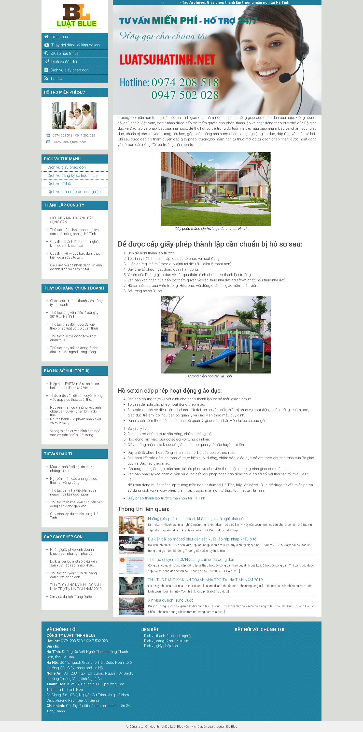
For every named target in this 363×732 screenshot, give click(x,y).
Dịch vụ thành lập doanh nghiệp (74, 191)
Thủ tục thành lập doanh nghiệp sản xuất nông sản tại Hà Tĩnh (74, 232)
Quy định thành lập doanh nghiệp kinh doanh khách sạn (75, 244)
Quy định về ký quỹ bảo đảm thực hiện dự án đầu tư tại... (75, 255)
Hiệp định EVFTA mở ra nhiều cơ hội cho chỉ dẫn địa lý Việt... (74, 386)
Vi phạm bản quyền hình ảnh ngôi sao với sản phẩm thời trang (75, 433)
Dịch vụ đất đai (60, 183)
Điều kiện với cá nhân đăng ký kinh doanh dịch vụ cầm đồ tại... (76, 267)
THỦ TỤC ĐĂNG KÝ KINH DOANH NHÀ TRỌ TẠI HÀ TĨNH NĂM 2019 (76, 587)
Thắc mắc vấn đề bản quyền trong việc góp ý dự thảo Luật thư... (76, 397)
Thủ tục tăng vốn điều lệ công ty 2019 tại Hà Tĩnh (74, 314)
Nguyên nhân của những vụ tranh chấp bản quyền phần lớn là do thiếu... (75, 411)
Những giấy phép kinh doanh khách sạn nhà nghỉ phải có (72, 551)
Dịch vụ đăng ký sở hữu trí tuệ (73, 175)
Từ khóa (171, 2)
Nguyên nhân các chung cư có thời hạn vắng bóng (73, 480)
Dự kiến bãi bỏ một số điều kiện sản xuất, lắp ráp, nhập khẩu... (73, 563)
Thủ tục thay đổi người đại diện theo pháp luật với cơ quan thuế (74, 326)
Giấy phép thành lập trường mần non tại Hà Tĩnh (166, 498)
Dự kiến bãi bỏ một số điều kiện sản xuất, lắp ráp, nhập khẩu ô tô (202, 539)
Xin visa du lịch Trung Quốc (71, 597)
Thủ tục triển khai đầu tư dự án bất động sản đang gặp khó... (76, 504)
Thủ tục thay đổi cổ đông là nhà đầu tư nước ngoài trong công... (74, 350)
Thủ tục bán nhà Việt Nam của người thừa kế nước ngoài (73, 492)
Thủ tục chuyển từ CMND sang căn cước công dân (73, 575)
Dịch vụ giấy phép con (67, 167)
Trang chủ (153, 2)
